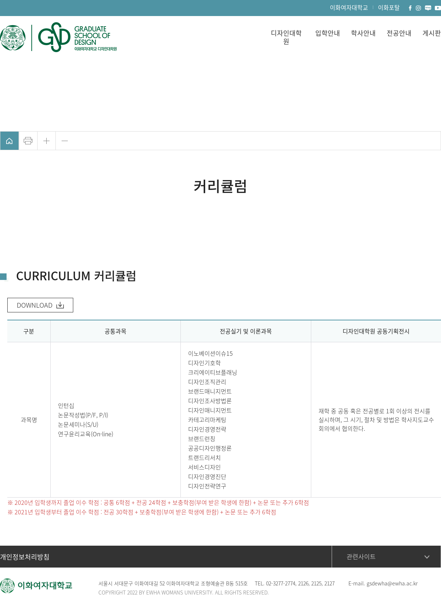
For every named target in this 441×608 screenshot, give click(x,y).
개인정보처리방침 (25, 557)
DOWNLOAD (34, 305)
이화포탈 (389, 7)
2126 (303, 583)
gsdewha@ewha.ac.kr (392, 583)
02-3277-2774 (280, 583)
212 (315, 583)
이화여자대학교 (349, 7)
